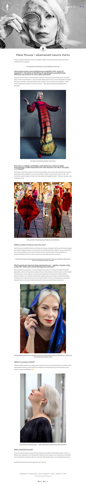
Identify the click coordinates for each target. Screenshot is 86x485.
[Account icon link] (77, 7)
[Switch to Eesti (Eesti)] (39, 481)
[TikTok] (71, 7)
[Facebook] (67, 7)
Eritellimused (58, 473)
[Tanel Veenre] (7, 7)
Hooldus (52, 473)
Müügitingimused (24, 473)
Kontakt (64, 473)
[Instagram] (69, 7)
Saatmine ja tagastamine (44, 473)
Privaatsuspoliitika (33, 473)
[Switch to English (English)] (45, 481)
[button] (19, 7)
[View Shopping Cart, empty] (74, 7)
